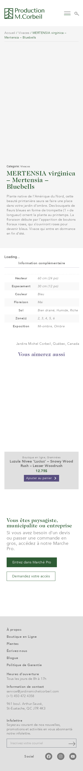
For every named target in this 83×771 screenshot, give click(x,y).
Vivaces (23, 33)
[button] (67, 13)
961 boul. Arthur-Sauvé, (25, 704)
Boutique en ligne (33, 457)
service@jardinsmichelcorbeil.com (33, 691)
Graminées (54, 457)
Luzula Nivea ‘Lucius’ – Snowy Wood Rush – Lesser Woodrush (41, 463)
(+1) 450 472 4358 (20, 696)
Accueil (9, 33)
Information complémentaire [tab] (41, 263)
